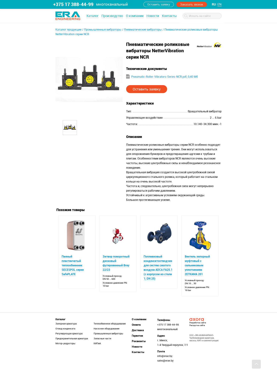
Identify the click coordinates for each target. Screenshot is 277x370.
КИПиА (97, 343)
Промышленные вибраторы (102, 29)
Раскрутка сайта (197, 325)
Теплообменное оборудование (110, 323)
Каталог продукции (68, 29)
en (219, 4)
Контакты (169, 16)
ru (214, 4)
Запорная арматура (66, 323)
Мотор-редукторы (65, 343)
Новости (152, 16)
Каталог (92, 16)
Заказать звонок (191, 4)
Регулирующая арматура (68, 333)
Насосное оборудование (106, 328)
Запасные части (102, 338)
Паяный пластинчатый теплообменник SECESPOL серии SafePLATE (73, 265)
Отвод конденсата (65, 328)
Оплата (136, 324)
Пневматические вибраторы (143, 29)
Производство (112, 16)
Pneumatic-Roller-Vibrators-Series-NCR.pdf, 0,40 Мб (164, 77)
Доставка (138, 330)
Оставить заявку (158, 4)
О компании (134, 16)
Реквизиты (139, 341)
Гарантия (137, 335)
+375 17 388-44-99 (73, 4)
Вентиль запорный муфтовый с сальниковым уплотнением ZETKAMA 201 (197, 265)
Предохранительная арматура (71, 338)
